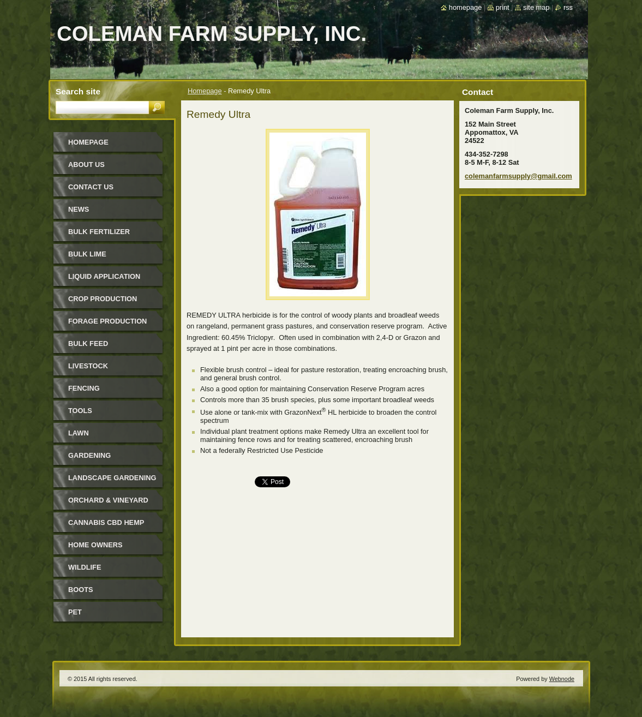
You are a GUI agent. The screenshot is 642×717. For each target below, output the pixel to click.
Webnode (561, 679)
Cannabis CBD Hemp (106, 522)
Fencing (84, 388)
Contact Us (90, 187)
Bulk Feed (88, 343)
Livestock (88, 366)
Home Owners (95, 545)
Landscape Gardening (112, 478)
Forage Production (107, 321)
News (78, 209)
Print (502, 7)
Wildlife (84, 567)
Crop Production (102, 299)
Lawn (78, 433)
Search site (78, 91)
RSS (568, 7)
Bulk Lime (87, 254)
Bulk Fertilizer (99, 232)
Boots (80, 589)
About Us (86, 164)
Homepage (205, 91)
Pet (75, 612)
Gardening (89, 455)
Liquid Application (104, 276)
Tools (80, 411)
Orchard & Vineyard (108, 500)
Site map (536, 7)
